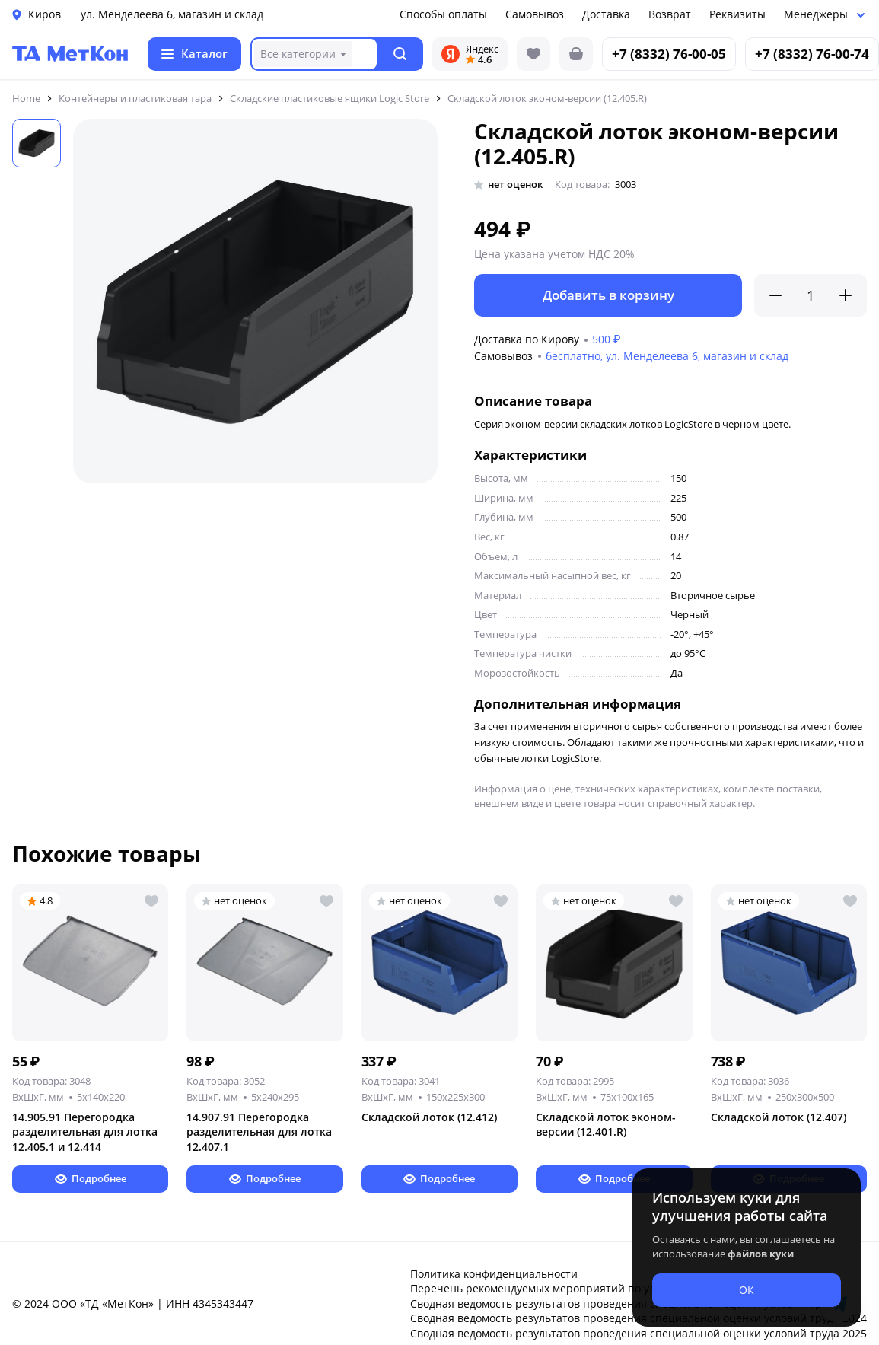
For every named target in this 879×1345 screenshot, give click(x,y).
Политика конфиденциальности (494, 1274)
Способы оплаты (443, 14)
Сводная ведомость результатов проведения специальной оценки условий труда (624, 1303)
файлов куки (761, 1254)
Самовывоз (534, 14)
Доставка (606, 14)
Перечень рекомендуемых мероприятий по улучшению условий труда (597, 1288)
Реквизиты (737, 14)
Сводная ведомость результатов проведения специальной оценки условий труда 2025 (638, 1333)
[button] (400, 54)
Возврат (669, 14)
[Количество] (810, 295)
